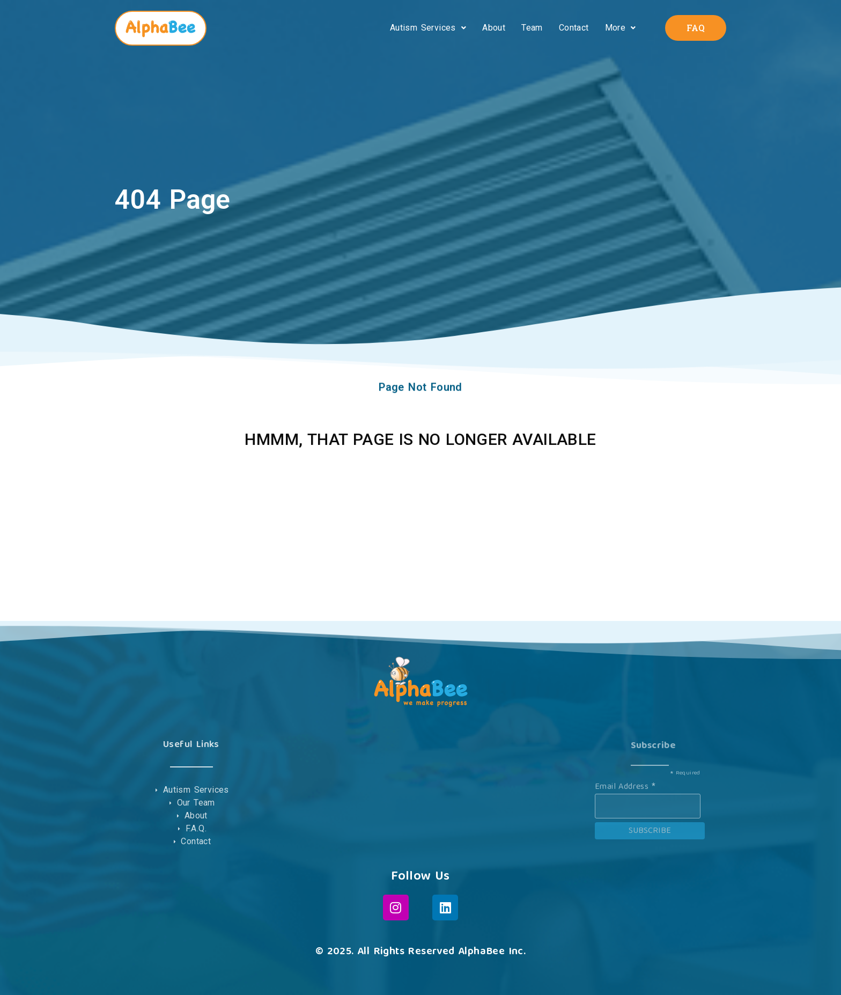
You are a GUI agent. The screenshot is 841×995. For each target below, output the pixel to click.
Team (532, 28)
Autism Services (428, 28)
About (493, 28)
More (620, 28)
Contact (574, 28)
